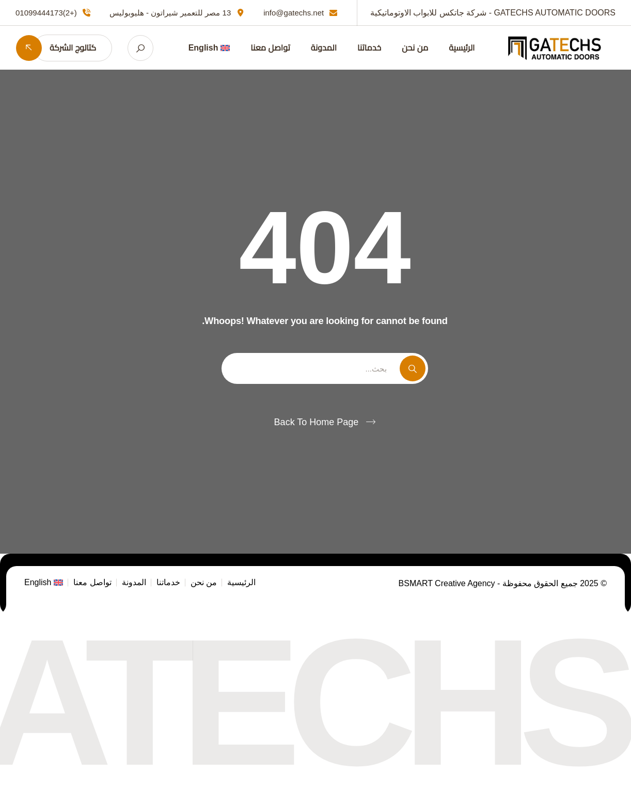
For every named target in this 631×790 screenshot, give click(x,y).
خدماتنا (369, 47)
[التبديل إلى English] (209, 48)
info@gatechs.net (293, 12)
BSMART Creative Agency (448, 583)
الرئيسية (462, 47)
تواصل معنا (270, 47)
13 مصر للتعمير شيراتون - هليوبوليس (170, 12)
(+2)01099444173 (46, 12)
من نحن (415, 47)
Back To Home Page (316, 422)
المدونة (324, 47)
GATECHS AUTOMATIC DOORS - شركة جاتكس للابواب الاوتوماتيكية (493, 12)
